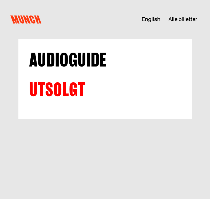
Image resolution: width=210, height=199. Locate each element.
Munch (27, 19)
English (151, 19)
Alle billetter (182, 19)
